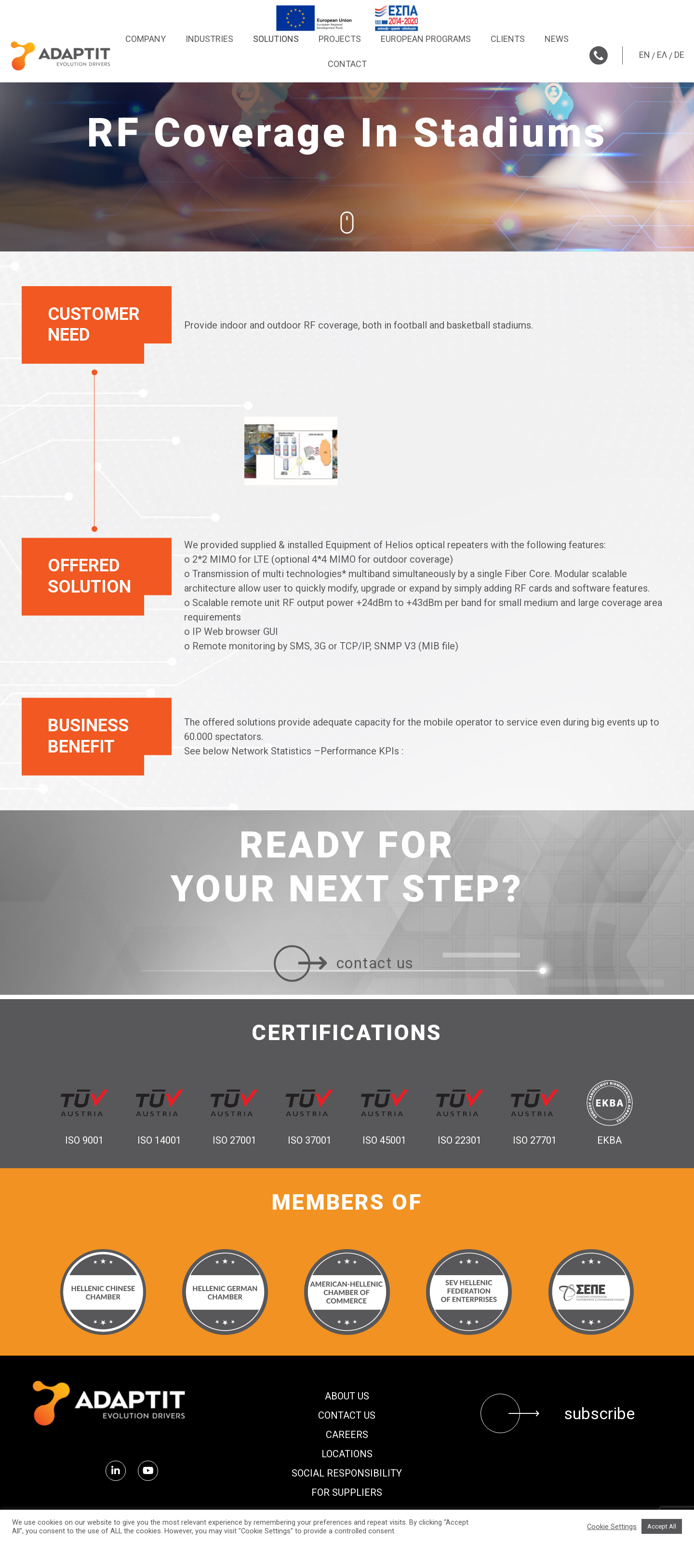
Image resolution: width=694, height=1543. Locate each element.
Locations (347, 1454)
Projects (340, 39)
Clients (508, 39)
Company (145, 39)
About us (347, 1396)
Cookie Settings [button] (612, 1526)
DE (679, 55)
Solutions (276, 39)
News (557, 39)
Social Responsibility (347, 1473)
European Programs (426, 39)
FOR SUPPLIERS (346, 1492)
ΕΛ (662, 55)
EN (644, 55)
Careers (347, 1434)
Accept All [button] (661, 1526)
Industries (209, 39)
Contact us (346, 1415)
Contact (347, 64)
